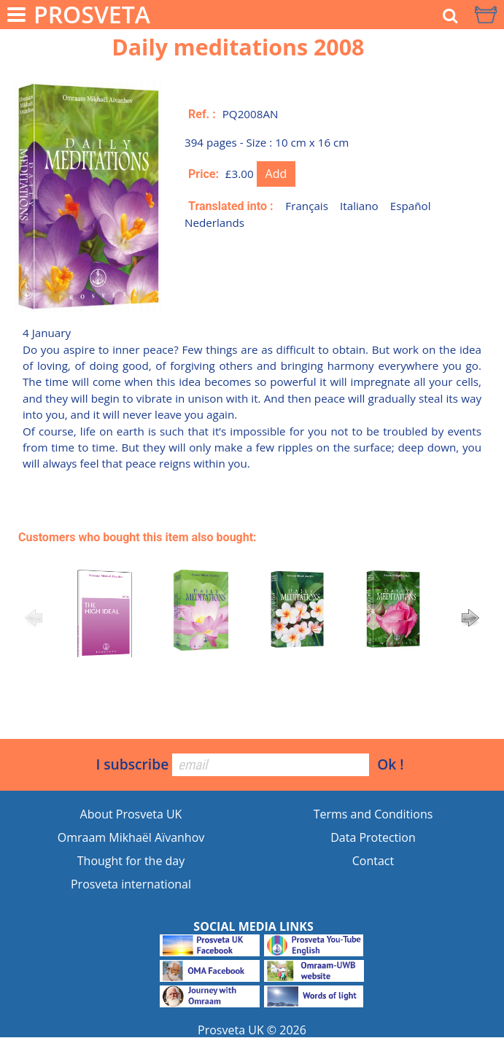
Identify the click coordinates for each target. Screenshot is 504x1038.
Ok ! (390, 764)
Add (276, 174)
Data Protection (373, 837)
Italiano (359, 205)
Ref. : (202, 114)
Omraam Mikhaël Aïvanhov (131, 837)
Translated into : (231, 206)
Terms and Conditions (373, 814)
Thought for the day (131, 861)
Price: (203, 174)
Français (306, 205)
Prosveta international (131, 884)
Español (410, 205)
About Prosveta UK (131, 814)
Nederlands (214, 222)
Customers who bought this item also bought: (137, 537)
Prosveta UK (231, 1030)
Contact (373, 861)
